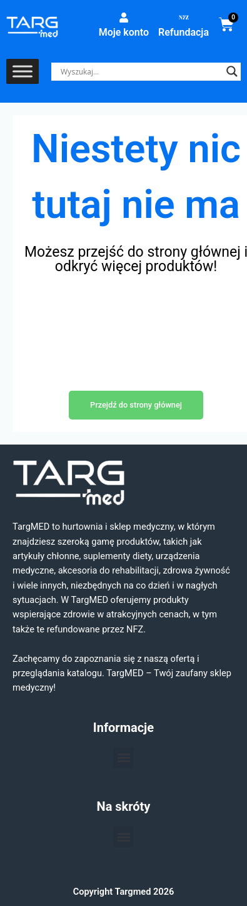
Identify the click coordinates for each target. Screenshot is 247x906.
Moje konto (124, 32)
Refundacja (183, 32)
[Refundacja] (184, 18)
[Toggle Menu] (23, 72)
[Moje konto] (124, 18)
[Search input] (140, 71)
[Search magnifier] (232, 71)
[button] (123, 758)
